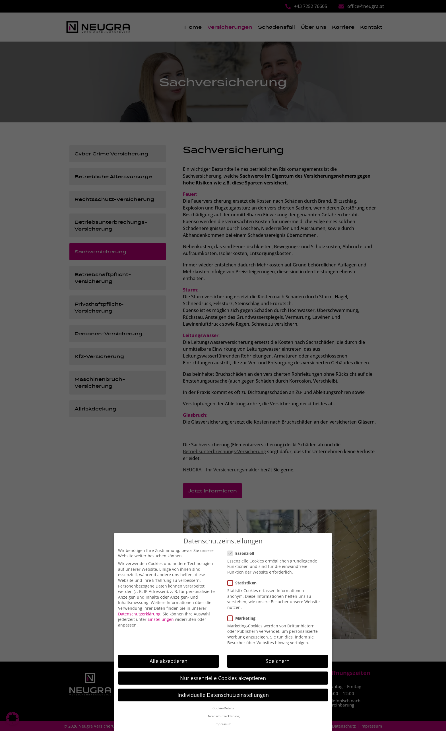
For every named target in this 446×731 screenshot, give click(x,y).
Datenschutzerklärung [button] (223, 709)
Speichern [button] (278, 653)
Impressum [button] (223, 716)
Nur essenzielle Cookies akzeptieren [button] (223, 670)
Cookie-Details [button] (223, 701)
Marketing (243, 610)
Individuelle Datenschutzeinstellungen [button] (223, 686)
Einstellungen (161, 611)
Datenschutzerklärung (139, 606)
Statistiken (243, 575)
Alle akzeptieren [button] (168, 653)
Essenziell (242, 545)
